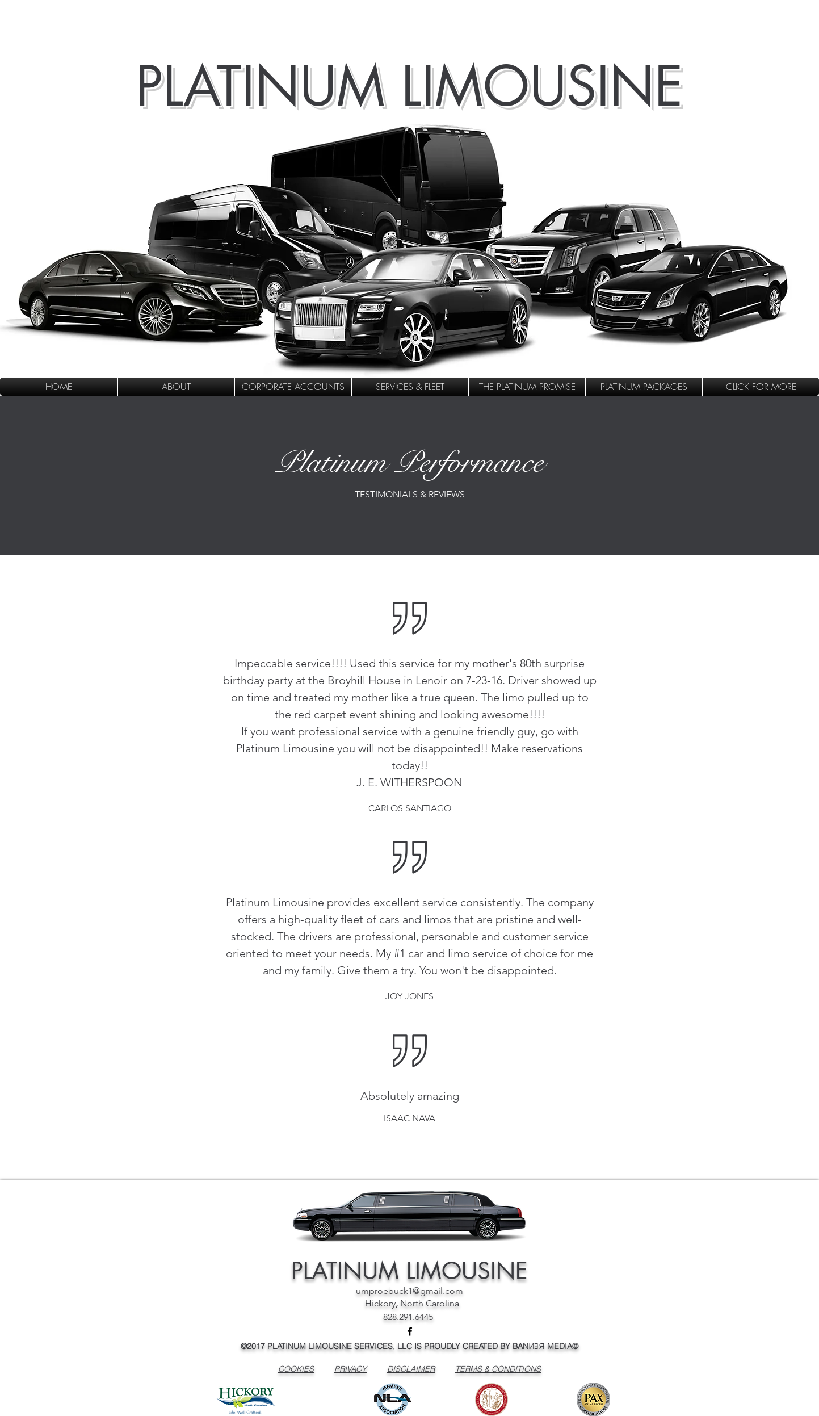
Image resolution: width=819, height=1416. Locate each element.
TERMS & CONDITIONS (498, 1369)
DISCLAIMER (411, 1369)
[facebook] (409, 1331)
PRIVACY (350, 1369)
